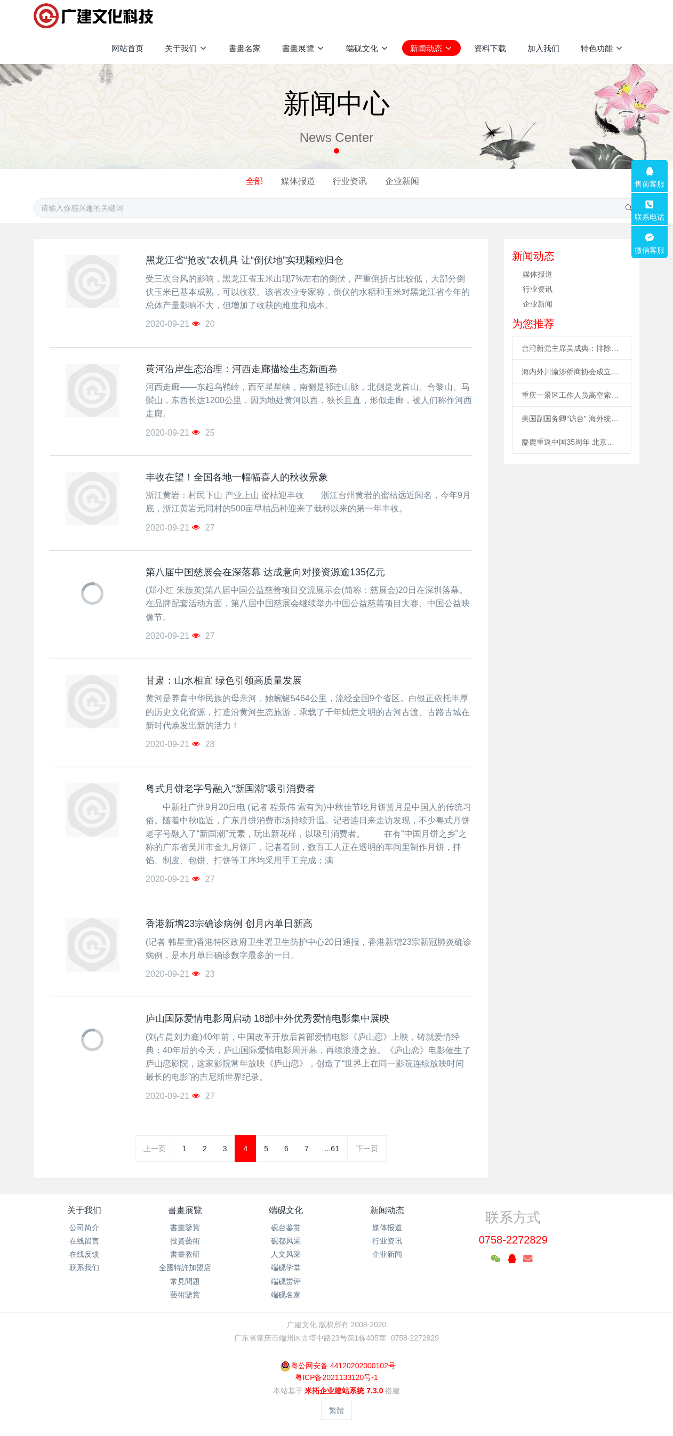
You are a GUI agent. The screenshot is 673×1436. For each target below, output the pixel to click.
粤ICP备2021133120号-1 (336, 1377)
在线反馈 (84, 1254)
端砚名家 (286, 1294)
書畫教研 (185, 1254)
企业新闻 (402, 181)
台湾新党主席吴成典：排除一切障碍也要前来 (571, 348)
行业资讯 (350, 181)
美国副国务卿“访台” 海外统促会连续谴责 (571, 418)
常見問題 (185, 1281)
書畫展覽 (185, 1210)
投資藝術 (185, 1241)
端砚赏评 (286, 1281)
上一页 (154, 1148)
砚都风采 (286, 1241)
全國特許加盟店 (185, 1267)
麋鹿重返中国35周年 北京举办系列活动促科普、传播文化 (571, 442)
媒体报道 (298, 181)
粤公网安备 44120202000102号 (338, 1366)
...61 (332, 1148)
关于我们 (84, 1210)
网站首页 (127, 48)
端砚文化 (286, 1210)
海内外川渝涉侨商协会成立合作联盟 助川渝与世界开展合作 (571, 371)
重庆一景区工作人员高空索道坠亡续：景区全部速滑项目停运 (571, 395)
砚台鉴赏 (286, 1227)
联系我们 (84, 1267)
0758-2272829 (513, 1240)
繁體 (336, 1410)
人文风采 (286, 1254)
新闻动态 (387, 1210)
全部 (254, 181)
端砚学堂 (286, 1267)
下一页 (367, 1148)
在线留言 (84, 1241)
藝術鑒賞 (185, 1294)
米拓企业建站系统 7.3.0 (344, 1390)
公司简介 (84, 1227)
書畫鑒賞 (185, 1227)
